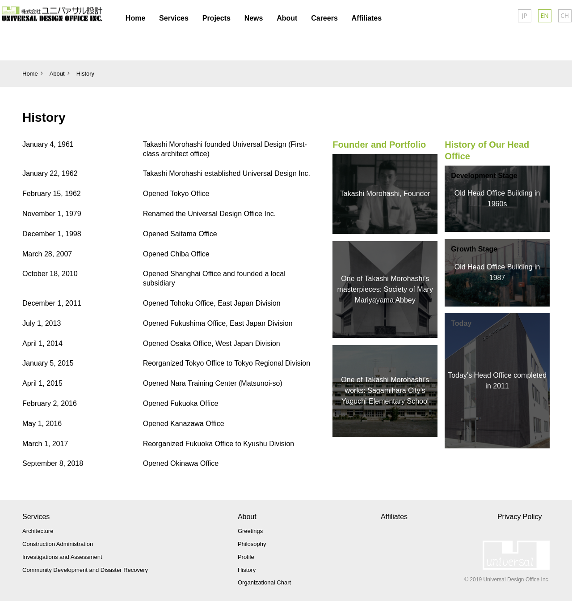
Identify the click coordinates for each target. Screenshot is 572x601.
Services (36, 516)
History (85, 73)
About (247, 516)
